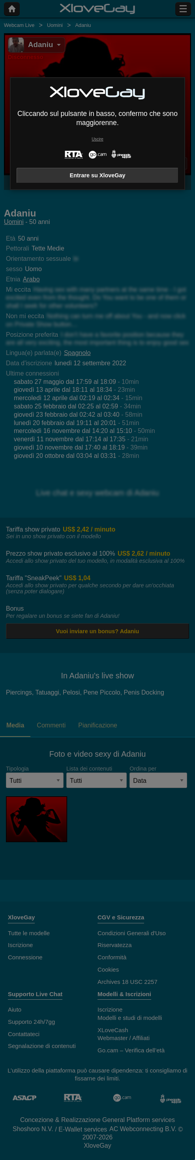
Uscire (97, 139)
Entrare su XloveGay (98, 175)
